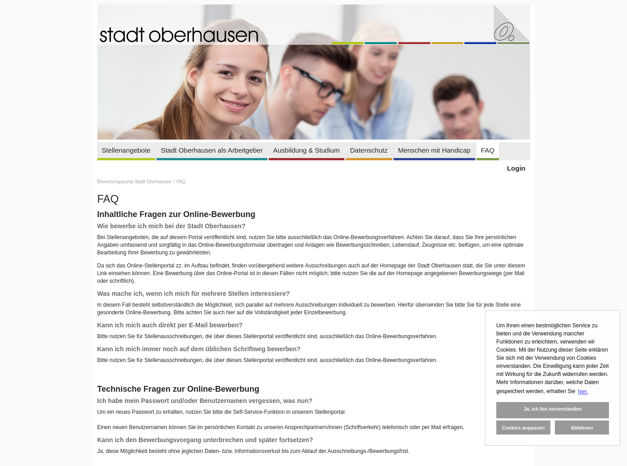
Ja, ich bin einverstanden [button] (552, 409)
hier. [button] (583, 392)
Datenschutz (369, 150)
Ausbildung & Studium (306, 150)
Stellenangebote (126, 150)
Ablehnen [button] (582, 427)
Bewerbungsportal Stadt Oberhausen (135, 181)
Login (516, 168)
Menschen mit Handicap (434, 150)
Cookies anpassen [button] (523, 427)
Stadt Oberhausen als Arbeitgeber (212, 150)
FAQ (487, 150)
